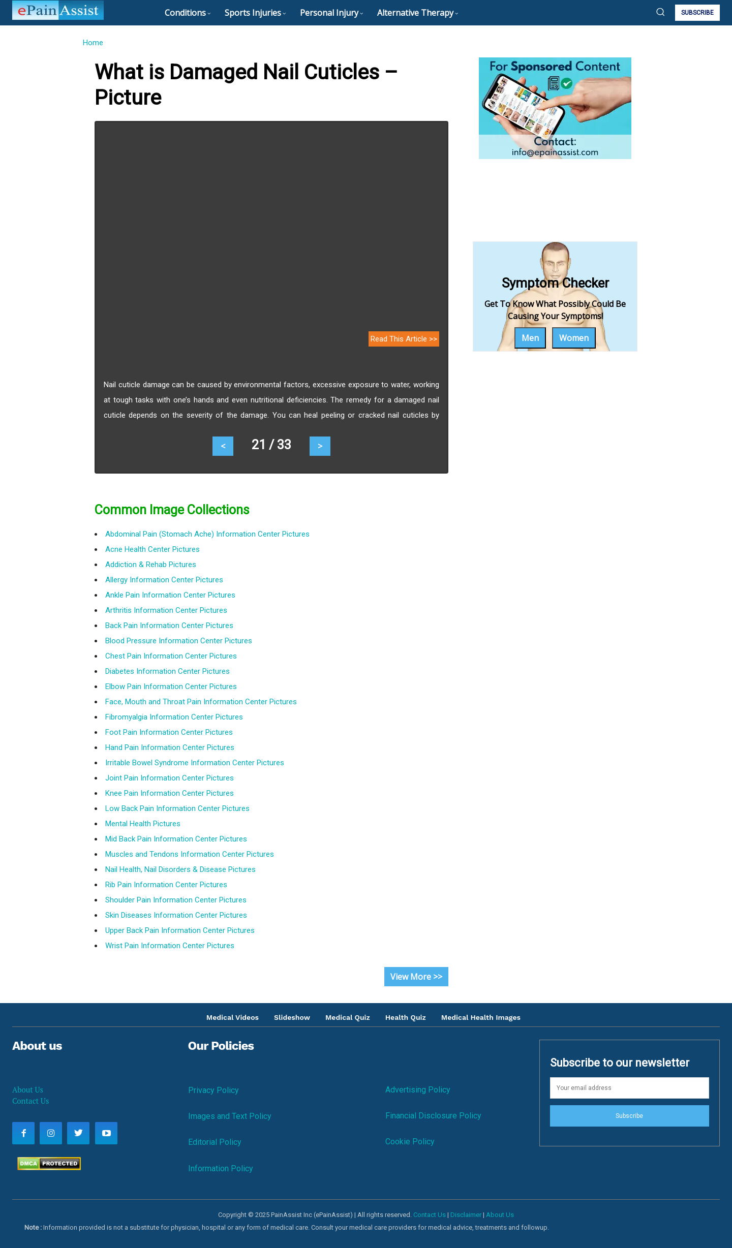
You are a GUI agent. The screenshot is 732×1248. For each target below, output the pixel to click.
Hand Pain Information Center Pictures (169, 747)
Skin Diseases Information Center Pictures (176, 915)
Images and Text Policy (229, 1116)
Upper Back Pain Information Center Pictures (180, 930)
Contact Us (30, 1101)
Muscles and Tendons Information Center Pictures (189, 854)
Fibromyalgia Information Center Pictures (174, 717)
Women (574, 338)
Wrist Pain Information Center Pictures (169, 945)
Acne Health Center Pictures (152, 549)
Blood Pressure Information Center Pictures (178, 640)
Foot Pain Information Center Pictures (169, 732)
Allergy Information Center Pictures (164, 579)
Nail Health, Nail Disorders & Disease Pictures (180, 869)
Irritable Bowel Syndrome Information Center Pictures (194, 762)
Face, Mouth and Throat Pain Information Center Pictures (201, 701)
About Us (27, 1089)
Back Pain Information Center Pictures (169, 625)
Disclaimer (465, 1215)
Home (92, 42)
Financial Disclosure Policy (433, 1115)
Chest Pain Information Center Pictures (171, 656)
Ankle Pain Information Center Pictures (170, 595)
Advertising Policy (417, 1090)
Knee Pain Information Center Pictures (169, 793)
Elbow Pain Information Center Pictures (171, 686)
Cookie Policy (410, 1141)
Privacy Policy (213, 1090)
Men (530, 338)
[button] (660, 11)
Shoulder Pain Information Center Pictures (176, 899)
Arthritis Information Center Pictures (166, 610)
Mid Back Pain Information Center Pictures (176, 839)
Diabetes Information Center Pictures (167, 671)
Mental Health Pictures (142, 823)
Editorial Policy (214, 1142)
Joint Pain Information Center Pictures (169, 778)
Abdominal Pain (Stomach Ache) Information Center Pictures (207, 534)
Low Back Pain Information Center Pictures (177, 808)
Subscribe (629, 1115)
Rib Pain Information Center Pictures (166, 884)
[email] (629, 1088)
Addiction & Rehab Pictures (150, 564)
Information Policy (220, 1168)
